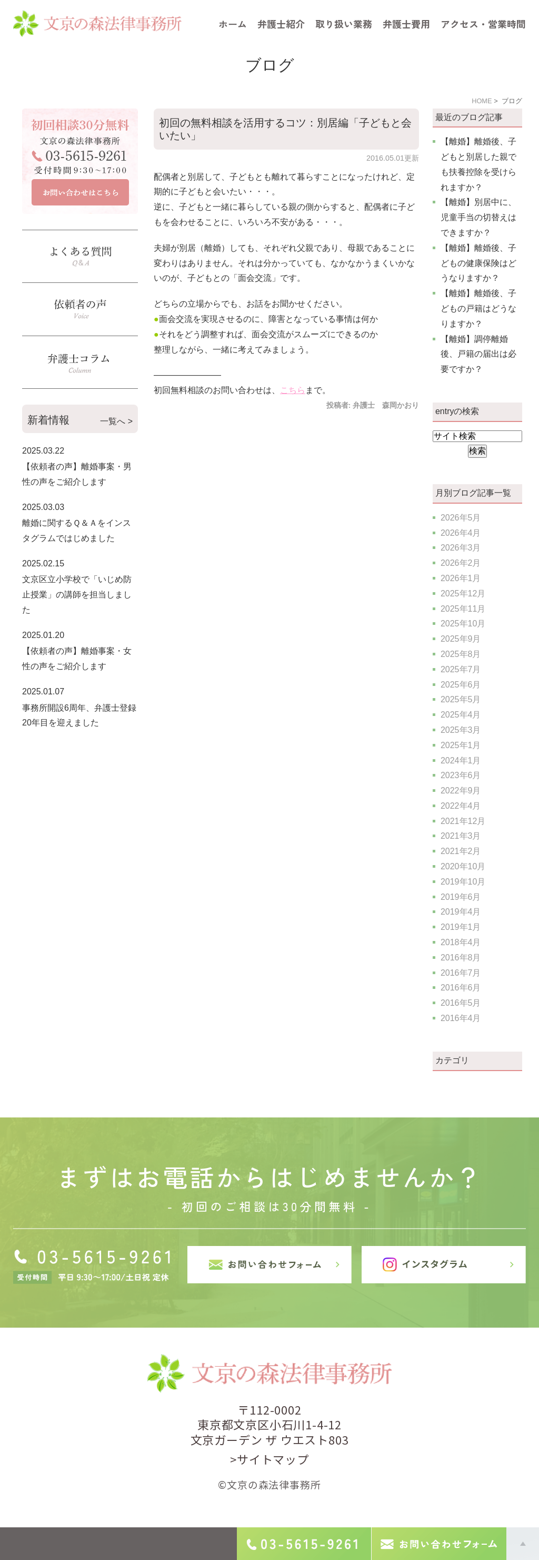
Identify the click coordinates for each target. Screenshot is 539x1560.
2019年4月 (461, 911)
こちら (292, 390)
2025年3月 (461, 729)
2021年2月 (461, 851)
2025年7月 (461, 669)
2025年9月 (461, 638)
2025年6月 (461, 684)
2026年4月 (461, 532)
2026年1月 (461, 578)
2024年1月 (461, 760)
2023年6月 (461, 775)
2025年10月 (463, 623)
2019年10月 (463, 881)
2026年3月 (461, 547)
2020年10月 (463, 866)
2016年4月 (461, 1018)
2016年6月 (461, 987)
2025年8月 (461, 654)
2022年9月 (461, 790)
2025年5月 (461, 699)
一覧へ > (116, 421)
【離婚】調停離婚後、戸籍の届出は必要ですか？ (478, 354)
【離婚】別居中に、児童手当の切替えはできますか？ (478, 217)
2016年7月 (461, 972)
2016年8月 (461, 957)
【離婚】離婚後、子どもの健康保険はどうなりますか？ (478, 263)
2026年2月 (461, 562)
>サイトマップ (269, 1458)
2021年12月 (463, 821)
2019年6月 (461, 896)
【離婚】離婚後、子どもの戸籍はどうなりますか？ (478, 308)
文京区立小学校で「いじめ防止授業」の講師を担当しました (77, 594)
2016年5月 (461, 1002)
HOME (482, 101)
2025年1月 (461, 745)
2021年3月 (461, 835)
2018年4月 (461, 942)
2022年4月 (461, 805)
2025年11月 (463, 608)
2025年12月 (463, 593)
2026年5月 (461, 517)
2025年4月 (461, 714)
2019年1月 (461, 927)
